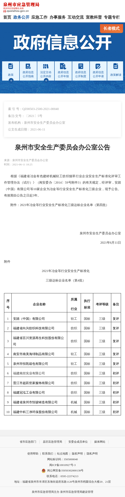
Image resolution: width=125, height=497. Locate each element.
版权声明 (77, 453)
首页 (7, 17)
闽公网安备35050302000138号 (63, 471)
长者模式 (111, 28)
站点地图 (62, 453)
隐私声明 (92, 453)
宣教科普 (94, 17)
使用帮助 (32, 453)
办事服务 (58, 17)
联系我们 (47, 453)
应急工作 (39, 17)
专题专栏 (112, 17)
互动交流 (76, 17)
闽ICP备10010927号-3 (62, 465)
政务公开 (21, 17)
